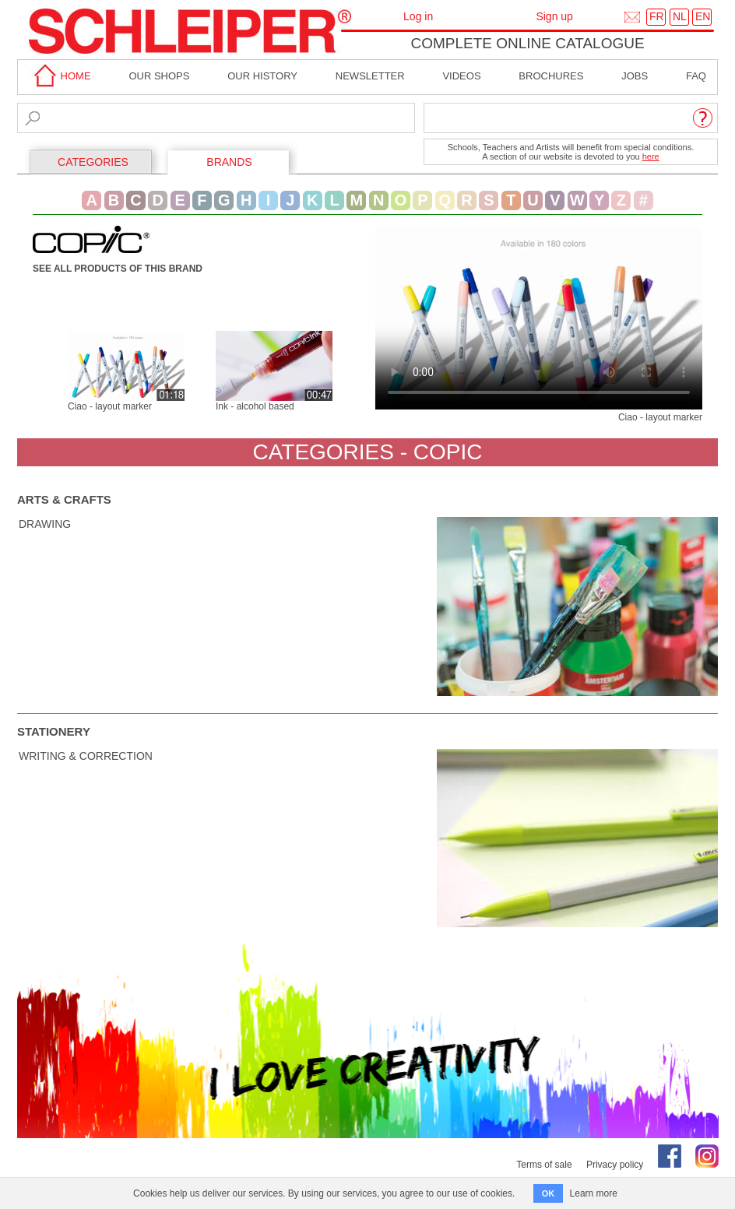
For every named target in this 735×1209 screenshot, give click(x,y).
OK (548, 1193)
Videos (461, 76)
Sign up (554, 16)
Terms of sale (543, 1164)
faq (696, 76)
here (650, 156)
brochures (551, 76)
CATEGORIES (93, 162)
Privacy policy (614, 1164)
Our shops (158, 76)
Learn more (593, 1193)
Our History (262, 76)
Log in (418, 16)
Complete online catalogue (527, 43)
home (60, 76)
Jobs (634, 76)
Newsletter (370, 76)
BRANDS (228, 162)
